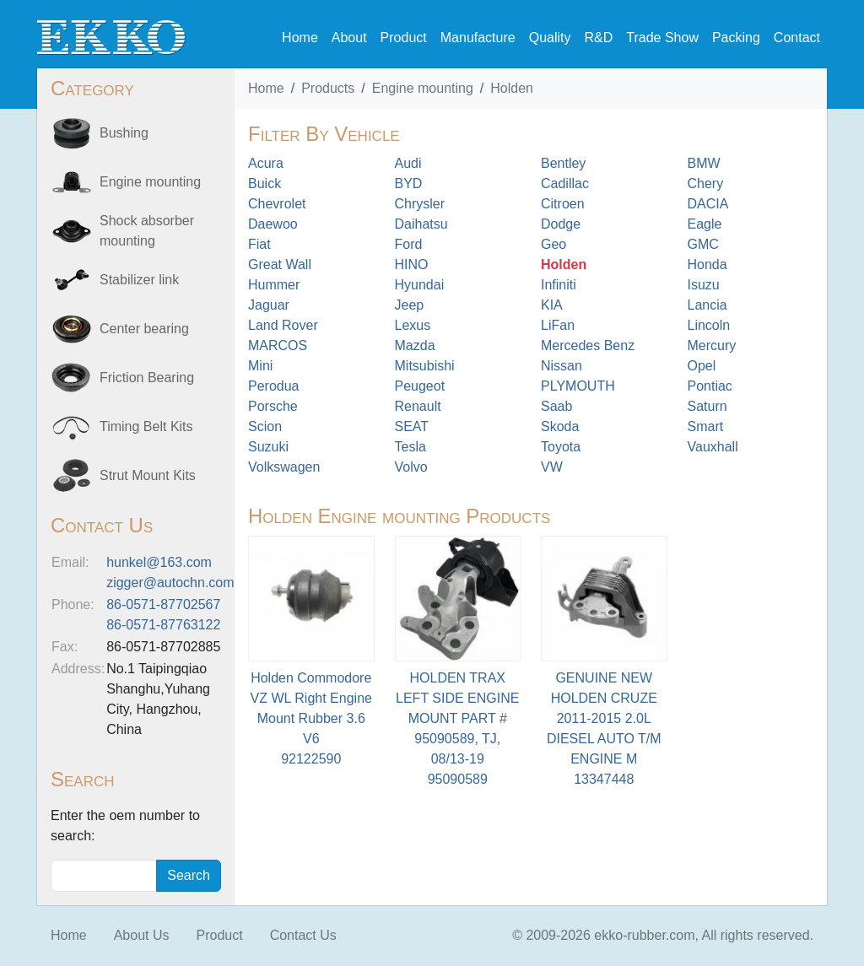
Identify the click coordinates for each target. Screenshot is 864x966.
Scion (265, 426)
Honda (707, 264)
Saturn (707, 406)
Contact (797, 37)
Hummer (274, 285)
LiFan (558, 325)
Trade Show (662, 37)
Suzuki (268, 447)
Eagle (705, 224)
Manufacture (478, 37)
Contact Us (303, 935)
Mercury (712, 345)
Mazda (415, 345)
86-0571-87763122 (163, 625)
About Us (142, 935)
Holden (511, 88)
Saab (556, 406)
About (349, 37)
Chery (706, 183)
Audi (408, 163)
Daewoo (273, 224)
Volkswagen (284, 467)
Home (300, 37)
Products (327, 88)
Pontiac (710, 386)
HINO (412, 264)
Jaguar (268, 305)
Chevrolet (276, 204)
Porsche (273, 406)
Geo (553, 244)
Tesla (410, 447)
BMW (704, 163)
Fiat (259, 244)
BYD (409, 183)
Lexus (413, 325)
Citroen (563, 204)
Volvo (411, 467)
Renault (418, 406)
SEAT (412, 426)
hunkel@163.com (159, 562)
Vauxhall (713, 447)
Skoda (560, 426)
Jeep (409, 305)
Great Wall (279, 264)
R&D (598, 37)
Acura (266, 163)
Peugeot (420, 386)
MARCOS (277, 345)
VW (552, 467)
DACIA (708, 204)
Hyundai (420, 285)
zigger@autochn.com (170, 582)
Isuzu (704, 285)
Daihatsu (421, 224)
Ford (409, 244)
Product (404, 37)
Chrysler (420, 204)
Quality (550, 37)
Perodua (274, 386)
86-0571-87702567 (163, 604)
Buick (264, 183)
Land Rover (283, 325)
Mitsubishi (425, 366)
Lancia (707, 305)
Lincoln (709, 325)
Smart (706, 426)
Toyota (560, 447)
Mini (260, 366)
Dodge (560, 224)
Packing (736, 37)
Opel (702, 366)
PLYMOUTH (578, 386)
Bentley (563, 163)
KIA (552, 305)
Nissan (561, 366)
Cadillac (565, 183)
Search (188, 875)
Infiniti (558, 285)
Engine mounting (422, 88)
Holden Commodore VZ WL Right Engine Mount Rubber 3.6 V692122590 (311, 718)
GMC (703, 244)
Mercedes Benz (587, 345)
